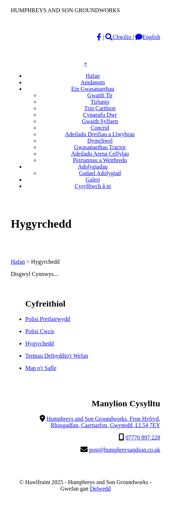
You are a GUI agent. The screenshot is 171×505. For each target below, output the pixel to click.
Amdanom (92, 82)
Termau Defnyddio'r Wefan (56, 356)
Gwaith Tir (100, 95)
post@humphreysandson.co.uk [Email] (124, 450)
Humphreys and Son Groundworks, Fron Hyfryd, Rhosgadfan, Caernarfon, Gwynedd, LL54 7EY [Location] (103, 422)
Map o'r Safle (40, 368)
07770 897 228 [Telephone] (143, 437)
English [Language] (147, 37)
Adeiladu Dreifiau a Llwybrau (100, 134)
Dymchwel (100, 141)
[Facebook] (99, 37)
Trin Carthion (100, 108)
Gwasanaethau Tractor (100, 147)
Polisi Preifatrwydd (47, 319)
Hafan (93, 76)
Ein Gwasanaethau (92, 89)
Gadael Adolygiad (100, 173)
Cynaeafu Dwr (100, 115)
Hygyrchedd (39, 343)
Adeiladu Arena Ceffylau (100, 154)
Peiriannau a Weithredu (100, 160)
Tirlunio (100, 102)
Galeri (93, 179)
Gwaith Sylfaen (100, 121)
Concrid (100, 128)
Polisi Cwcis (39, 331)
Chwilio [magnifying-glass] (119, 37)
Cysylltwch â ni (93, 186)
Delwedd (100, 489)
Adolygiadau (93, 167)
